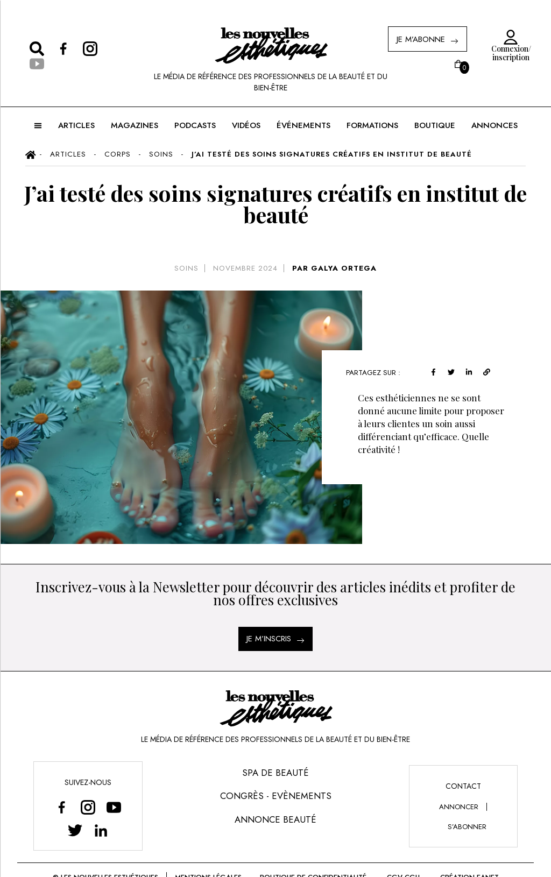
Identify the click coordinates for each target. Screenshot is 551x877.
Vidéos (246, 125)
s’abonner (467, 827)
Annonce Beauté (275, 819)
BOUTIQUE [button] (434, 125)
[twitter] (451, 371)
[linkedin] (469, 371)
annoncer (458, 807)
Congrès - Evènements (275, 795)
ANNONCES (494, 125)
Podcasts (195, 125)
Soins (186, 268)
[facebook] (433, 371)
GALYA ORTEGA (344, 268)
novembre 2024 (245, 268)
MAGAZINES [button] (134, 125)
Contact (463, 786)
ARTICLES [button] (76, 125)
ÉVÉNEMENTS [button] (303, 125)
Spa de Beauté (275, 772)
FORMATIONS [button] (372, 125)
